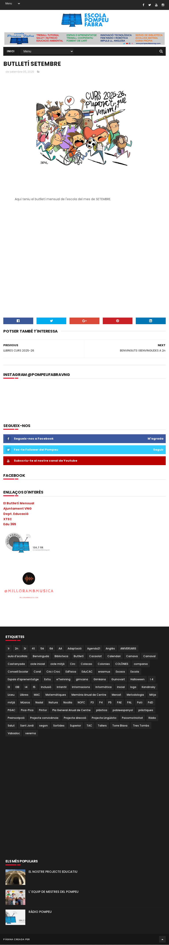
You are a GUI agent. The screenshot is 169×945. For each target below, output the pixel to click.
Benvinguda (41, 656)
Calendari (114, 656)
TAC (89, 726)
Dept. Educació (16, 514)
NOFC (81, 703)
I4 (26, 687)
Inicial (121, 687)
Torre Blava (119, 726)
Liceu (11, 695)
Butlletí (79, 656)
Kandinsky (148, 687)
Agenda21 (93, 649)
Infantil (61, 687)
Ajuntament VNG (17, 509)
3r (25, 649)
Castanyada (16, 664)
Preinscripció (16, 718)
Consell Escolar (18, 672)
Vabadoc (14, 733)
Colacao (86, 664)
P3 (92, 703)
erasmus (104, 672)
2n (16, 649)
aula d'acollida (17, 656)
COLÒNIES (121, 664)
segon (43, 726)
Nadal (39, 703)
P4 (101, 703)
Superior (75, 726)
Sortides (58, 726)
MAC (37, 695)
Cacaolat (95, 656)
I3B (17, 687)
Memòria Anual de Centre (89, 695)
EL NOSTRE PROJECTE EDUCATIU (53, 872)
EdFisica (71, 672)
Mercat (116, 695)
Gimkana (100, 679)
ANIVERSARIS (128, 649)
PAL (129, 703)
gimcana (82, 679)
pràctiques (145, 710)
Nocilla (67, 703)
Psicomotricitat (132, 718)
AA (60, 649)
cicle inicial (37, 664)
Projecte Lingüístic (104, 718)
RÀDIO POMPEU (40, 912)
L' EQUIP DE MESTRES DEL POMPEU (54, 892)
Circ (72, 664)
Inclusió (46, 687)
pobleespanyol (123, 710)
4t (33, 649)
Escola (134, 672)
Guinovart (118, 679)
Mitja (152, 695)
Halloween (137, 679)
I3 (9, 687)
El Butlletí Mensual (18, 503)
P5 (110, 703)
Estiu (47, 679)
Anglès (110, 649)
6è (51, 649)
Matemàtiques (56, 695)
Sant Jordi (27, 726)
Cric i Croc (53, 672)
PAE (119, 703)
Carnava (132, 656)
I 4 (151, 679)
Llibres (24, 695)
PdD (150, 703)
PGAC (11, 710)
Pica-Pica (27, 710)
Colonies (104, 664)
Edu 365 (9, 524)
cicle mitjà (57, 664)
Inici (11, 51)
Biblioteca (61, 656)
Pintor (43, 710)
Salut (11, 726)
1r (8, 649)
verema (30, 733)
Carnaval (149, 656)
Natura (53, 703)
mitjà (11, 703)
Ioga (133, 687)
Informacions (81, 687)
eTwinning (63, 679)
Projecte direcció (75, 718)
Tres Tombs (141, 726)
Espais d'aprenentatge (23, 679)
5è (42, 649)
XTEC (7, 519)
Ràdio (152, 718)
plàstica (101, 710)
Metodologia (135, 695)
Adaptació (75, 649)
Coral (37, 672)
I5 (34, 687)
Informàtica (104, 687)
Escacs (120, 672)
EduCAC (87, 672)
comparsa (141, 664)
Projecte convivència (44, 718)
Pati (139, 703)
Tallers (102, 726)
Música (25, 703)
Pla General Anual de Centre (71, 710)
